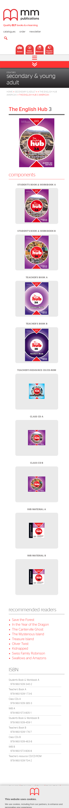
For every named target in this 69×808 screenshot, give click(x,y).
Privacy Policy (28, 789)
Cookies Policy (52, 786)
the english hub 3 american (34, 95)
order (22, 31)
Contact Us (14, 786)
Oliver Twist (20, 644)
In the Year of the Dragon (30, 624)
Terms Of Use (42, 789)
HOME (10, 92)
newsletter (35, 31)
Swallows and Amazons (29, 658)
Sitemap (40, 786)
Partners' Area (27, 786)
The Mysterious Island (28, 634)
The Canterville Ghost (27, 629)
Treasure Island (23, 639)
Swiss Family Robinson (28, 653)
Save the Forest (23, 620)
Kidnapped (20, 648)
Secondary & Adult (26, 92)
